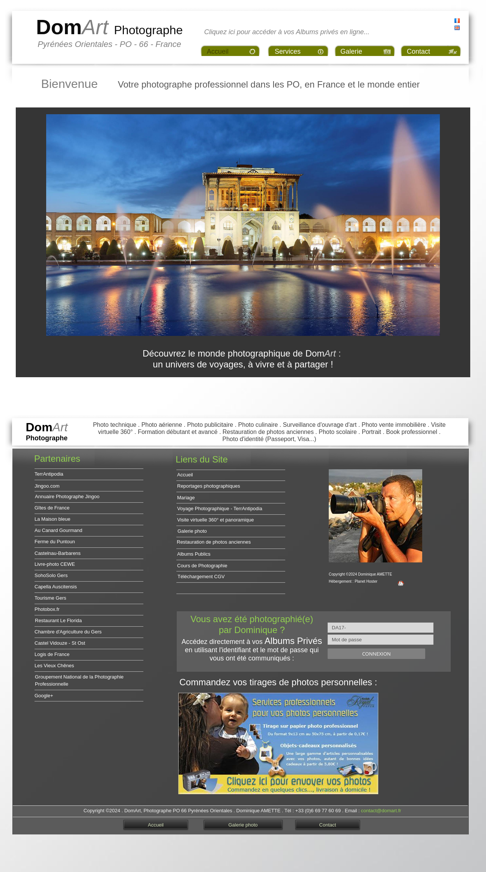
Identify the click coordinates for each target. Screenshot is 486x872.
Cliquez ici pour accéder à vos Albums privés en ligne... (287, 32)
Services (288, 51)
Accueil (218, 51)
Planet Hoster (366, 581)
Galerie (351, 51)
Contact (418, 51)
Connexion (376, 653)
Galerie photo (242, 825)
